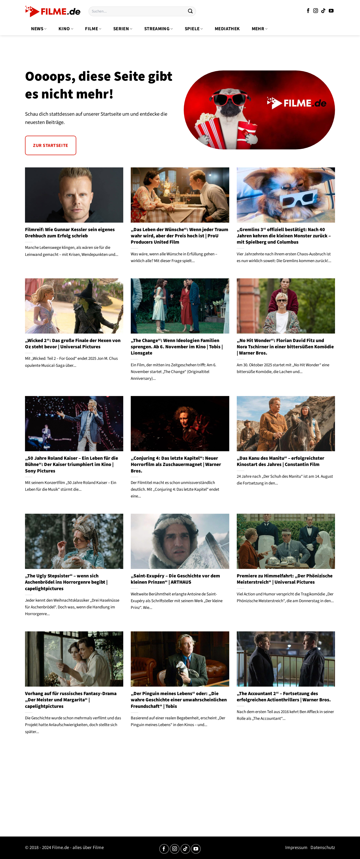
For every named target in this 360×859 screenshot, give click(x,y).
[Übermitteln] (190, 11)
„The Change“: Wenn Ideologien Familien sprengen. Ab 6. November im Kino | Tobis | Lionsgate (177, 347)
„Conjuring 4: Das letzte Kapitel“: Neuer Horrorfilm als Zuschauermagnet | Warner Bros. (176, 464)
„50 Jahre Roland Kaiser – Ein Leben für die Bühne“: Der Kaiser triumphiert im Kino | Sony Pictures (71, 464)
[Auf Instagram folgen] (315, 11)
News (39, 28)
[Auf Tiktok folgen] (323, 11)
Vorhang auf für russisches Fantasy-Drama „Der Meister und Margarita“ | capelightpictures (70, 700)
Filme (93, 28)
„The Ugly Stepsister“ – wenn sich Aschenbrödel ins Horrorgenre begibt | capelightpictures (66, 582)
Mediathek (227, 28)
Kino (65, 28)
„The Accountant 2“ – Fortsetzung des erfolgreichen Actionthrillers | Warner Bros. (284, 697)
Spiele (194, 28)
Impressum (296, 847)
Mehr (260, 28)
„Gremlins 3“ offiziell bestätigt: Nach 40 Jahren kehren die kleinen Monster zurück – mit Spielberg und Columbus (284, 236)
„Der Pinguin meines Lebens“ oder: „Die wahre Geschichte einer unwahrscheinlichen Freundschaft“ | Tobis (179, 700)
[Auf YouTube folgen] (331, 11)
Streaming (158, 28)
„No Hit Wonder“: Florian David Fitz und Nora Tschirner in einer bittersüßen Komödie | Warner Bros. (285, 347)
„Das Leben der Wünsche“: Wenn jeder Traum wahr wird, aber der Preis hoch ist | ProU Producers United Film (179, 236)
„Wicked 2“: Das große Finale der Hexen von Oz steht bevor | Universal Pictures (72, 344)
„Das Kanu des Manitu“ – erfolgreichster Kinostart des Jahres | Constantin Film (280, 461)
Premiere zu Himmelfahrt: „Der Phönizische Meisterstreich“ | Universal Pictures (284, 579)
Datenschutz (322, 847)
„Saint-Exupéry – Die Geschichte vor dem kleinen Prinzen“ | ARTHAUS (175, 579)
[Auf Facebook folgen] (308, 11)
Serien (122, 28)
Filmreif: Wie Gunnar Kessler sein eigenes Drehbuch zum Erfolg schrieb (70, 233)
